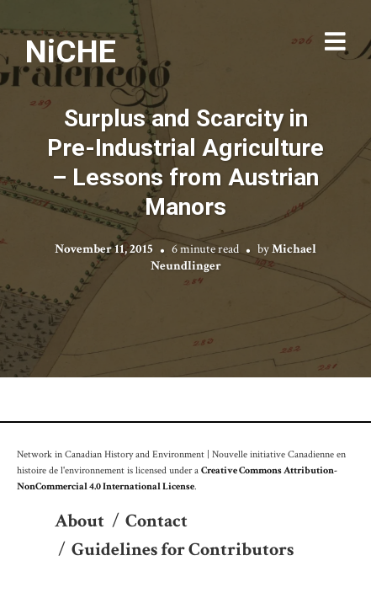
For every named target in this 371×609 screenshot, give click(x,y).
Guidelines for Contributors (183, 549)
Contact (156, 521)
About (79, 521)
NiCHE (70, 51)
